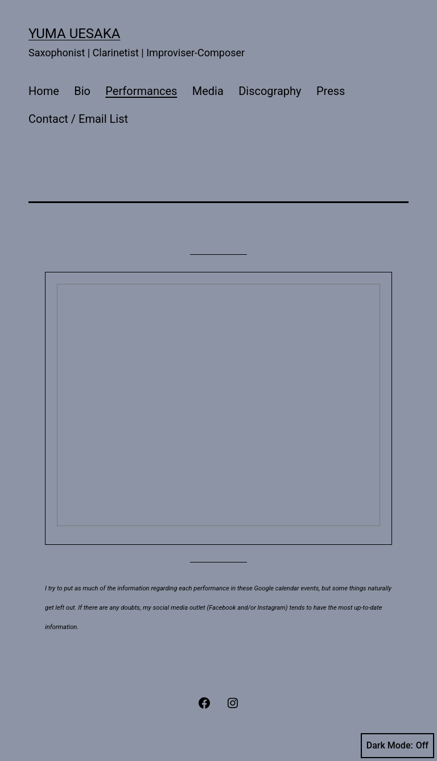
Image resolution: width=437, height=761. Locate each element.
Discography (269, 91)
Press (330, 91)
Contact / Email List (78, 119)
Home (43, 91)
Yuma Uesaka (74, 34)
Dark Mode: (397, 745)
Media (208, 91)
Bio (82, 91)
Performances (141, 91)
